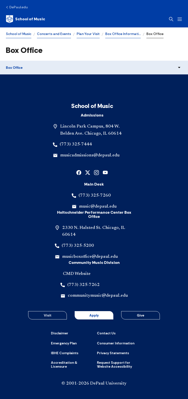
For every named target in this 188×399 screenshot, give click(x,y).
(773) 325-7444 (76, 144)
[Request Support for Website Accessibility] (117, 364)
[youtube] (105, 172)
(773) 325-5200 (78, 246)
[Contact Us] (106, 333)
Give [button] (140, 315)
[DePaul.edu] (17, 7)
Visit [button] (47, 315)
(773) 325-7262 (83, 285)
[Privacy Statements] (113, 353)
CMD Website (77, 274)
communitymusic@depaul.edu (98, 295)
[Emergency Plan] (64, 343)
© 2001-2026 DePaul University (94, 383)
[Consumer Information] (115, 343)
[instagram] (96, 172)
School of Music (18, 34)
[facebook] (78, 172)
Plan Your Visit (88, 34)
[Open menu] (179, 19)
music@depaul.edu (98, 206)
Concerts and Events (54, 34)
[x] (87, 172)
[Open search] (171, 19)
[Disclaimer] (59, 333)
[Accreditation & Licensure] (71, 364)
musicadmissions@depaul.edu (89, 155)
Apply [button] (94, 315)
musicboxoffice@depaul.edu (90, 257)
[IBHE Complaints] (64, 353)
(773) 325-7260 (95, 195)
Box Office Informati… (123, 34)
